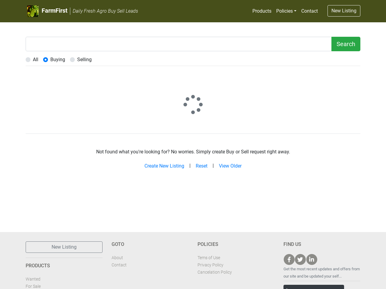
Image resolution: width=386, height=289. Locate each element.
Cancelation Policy (215, 272)
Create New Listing (164, 166)
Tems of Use (209, 257)
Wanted (33, 279)
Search (346, 44)
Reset (201, 166)
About (117, 257)
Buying (57, 59)
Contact (309, 11)
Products (261, 11)
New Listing (343, 11)
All (35, 59)
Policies (284, 11)
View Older (230, 166)
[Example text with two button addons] (179, 44)
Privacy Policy (210, 264)
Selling (84, 59)
